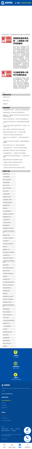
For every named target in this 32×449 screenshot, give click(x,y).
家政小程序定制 (16, 388)
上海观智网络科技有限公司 (7, 435)
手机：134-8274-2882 (4, 415)
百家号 (11, 428)
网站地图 (14, 430)
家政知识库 (17, 34)
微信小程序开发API (6, 430)
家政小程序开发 (5, 428)
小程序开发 (17, 428)
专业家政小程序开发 (10, 393)
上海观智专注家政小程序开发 (5, 388)
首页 (11, 34)
